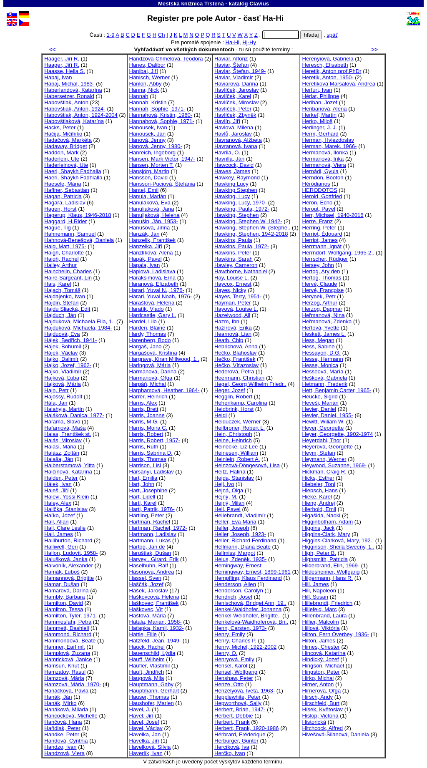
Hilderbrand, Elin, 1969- (330, 565)
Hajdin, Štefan (61, 303)
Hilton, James (318, 640)
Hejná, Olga (228, 490)
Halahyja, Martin (64, 409)
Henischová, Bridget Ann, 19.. (250, 603)
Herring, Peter (319, 227)
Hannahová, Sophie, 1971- (161, 121)
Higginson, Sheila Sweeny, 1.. (338, 547)
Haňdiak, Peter (62, 728)
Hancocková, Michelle (71, 716)
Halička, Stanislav (65, 509)
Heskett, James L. (324, 334)
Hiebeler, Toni (318, 484)
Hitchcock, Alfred (322, 728)
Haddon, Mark (61, 152)
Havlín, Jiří (227, 121)
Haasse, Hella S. (64, 71)
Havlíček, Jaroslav (236, 90)
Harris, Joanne (147, 415)
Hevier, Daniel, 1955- (327, 415)
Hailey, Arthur (60, 265)
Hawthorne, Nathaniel (240, 271)
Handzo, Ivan (60, 747)
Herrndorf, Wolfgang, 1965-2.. (338, 252)
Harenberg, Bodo (150, 340)
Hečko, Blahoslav (235, 353)
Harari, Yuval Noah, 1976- (160, 296)
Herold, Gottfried (322, 196)
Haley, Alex (57, 503)
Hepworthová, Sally (237, 703)
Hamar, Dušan (61, 584)
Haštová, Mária (147, 615)
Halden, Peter (61, 478)
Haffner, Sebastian (66, 190)
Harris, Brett (143, 409)
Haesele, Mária (62, 184)
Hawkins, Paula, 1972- (241, 246)
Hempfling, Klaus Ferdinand (248, 578)
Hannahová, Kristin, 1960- (161, 115)
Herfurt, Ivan (317, 90)
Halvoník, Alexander (68, 565)
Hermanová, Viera (324, 165)
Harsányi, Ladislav (151, 471)
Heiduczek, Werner (237, 421)
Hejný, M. (225, 497)
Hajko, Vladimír (62, 371)
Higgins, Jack (318, 528)
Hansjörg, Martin (149, 171)
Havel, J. (140, 709)
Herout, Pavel (318, 209)
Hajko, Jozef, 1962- (67, 365)
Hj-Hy (249, 42)
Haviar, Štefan (231, 65)
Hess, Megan (318, 340)
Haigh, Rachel (61, 259)
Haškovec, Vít (146, 609)
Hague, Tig (57, 227)
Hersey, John (318, 265)
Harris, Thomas (147, 459)
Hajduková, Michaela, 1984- (78, 328)
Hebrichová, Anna (236, 346)
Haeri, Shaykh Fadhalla (72, 171)
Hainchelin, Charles (68, 271)
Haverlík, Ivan (146, 753)
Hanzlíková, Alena (151, 252)
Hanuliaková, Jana (151, 209)
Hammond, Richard (67, 634)
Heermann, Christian (239, 378)
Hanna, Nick (144, 90)
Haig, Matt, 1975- (65, 246)
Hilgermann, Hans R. (327, 578)
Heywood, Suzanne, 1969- (334, 465)
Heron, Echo (317, 202)
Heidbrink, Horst (234, 409)
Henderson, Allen (235, 584)
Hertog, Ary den (321, 271)
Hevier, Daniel (319, 409)
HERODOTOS (319, 190)
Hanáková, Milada (66, 709)
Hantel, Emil (144, 190)
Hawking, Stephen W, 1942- (248, 221)
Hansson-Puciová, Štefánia (162, 184)
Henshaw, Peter (233, 678)
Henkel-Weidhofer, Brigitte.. (247, 615)
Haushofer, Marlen (151, 703)
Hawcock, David (234, 165)
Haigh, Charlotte (64, 252)
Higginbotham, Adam (327, 522)
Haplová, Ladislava (152, 271)
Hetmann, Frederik (324, 384)
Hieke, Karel (317, 497)
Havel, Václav (146, 728)
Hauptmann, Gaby (151, 684)
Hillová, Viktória (320, 628)
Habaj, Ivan (58, 77)
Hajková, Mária (62, 384)
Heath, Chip (228, 340)
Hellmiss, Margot (234, 553)
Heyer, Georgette (323, 428)
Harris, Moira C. (148, 428)
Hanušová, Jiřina (149, 227)
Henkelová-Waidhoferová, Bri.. (251, 622)
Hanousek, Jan (147, 134)
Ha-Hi (232, 42)
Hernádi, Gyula (320, 171)
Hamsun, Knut (61, 665)
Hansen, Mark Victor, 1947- (162, 159)
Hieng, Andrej (318, 503)
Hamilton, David (63, 603)
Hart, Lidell (142, 497)
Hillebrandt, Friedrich (327, 603)
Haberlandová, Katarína (73, 90)
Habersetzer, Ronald (69, 96)
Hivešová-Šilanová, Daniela (335, 734)
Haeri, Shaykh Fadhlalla (73, 177)
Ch (161, 35)
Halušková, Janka (65, 559)
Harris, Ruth (143, 446)
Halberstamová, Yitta (69, 465)
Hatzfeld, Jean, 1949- (155, 640)
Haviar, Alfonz (231, 58)
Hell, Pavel (227, 509)
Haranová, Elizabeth (153, 284)
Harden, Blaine (147, 328)
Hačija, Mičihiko (63, 134)
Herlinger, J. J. (319, 127)
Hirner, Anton (318, 684)
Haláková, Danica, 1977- (74, 415)
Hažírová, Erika (233, 328)
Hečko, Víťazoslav (236, 365)
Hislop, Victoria (320, 716)
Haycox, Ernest (232, 284)
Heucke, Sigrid (319, 396)
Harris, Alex (143, 403)
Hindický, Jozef (320, 659)
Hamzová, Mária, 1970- (72, 684)
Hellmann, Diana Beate (242, 547)
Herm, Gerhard (320, 134)
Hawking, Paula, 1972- (241, 209)
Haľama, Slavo (62, 421)
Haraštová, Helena (152, 303)
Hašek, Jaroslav (148, 590)
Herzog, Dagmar (322, 309)
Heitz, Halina (229, 471)
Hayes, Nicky (230, 290)
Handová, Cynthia (66, 741)
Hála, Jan (55, 403)
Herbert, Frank (232, 722)
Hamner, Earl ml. (64, 647)
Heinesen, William (236, 453)
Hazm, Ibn (226, 321)
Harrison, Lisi (145, 465)
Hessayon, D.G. (321, 353)
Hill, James (315, 584)
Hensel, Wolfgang (235, 672)
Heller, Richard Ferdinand (245, 540)
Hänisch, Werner (149, 77)
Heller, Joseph (231, 528)
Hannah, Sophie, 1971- (157, 109)
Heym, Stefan (318, 453)
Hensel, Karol (230, 665)
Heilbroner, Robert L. (239, 428)
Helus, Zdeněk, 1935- (240, 559)
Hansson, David (148, 177)
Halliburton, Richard (68, 540)
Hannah (138, 96)
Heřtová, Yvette (320, 328)
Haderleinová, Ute (66, 165)
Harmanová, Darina (153, 371)
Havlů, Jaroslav (233, 134)
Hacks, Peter (59, 127)
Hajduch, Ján (60, 315)
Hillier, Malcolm (320, 622)
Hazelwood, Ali (232, 315)
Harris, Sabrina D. (151, 453)
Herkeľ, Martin (319, 115)
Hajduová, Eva (62, 334)
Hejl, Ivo (224, 484)
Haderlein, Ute (61, 159)
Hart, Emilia (143, 478)
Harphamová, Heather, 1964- (164, 390)
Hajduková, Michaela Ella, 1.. (79, 321)
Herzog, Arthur (319, 303)
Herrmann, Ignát (322, 246)
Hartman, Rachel (149, 522)
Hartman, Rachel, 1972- (158, 528)
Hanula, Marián (147, 196)
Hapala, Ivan (144, 265)
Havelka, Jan (145, 734)
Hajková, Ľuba (61, 378)
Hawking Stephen (235, 190)
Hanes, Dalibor (147, 65)
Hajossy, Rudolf (63, 396)
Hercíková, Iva (231, 747)
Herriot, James (319, 240)
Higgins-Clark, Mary (326, 534)
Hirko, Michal (318, 678)
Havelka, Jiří (144, 741)
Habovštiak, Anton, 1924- (74, 109)
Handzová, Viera (64, 753)
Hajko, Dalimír (61, 359)
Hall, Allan (56, 522)
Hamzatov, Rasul (64, 672)
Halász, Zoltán (61, 453)
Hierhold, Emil (319, 509)
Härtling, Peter (146, 515)
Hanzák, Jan (144, 234)
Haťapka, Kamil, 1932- (156, 628)
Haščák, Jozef (146, 584)
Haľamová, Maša (64, 428)
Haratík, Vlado (146, 309)
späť (332, 35)
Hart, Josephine (148, 490)
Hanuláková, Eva (150, 202)
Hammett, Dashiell (66, 628)
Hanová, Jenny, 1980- (155, 146)
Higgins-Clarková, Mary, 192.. (338, 540)
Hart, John (141, 484)
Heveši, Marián (320, 403)
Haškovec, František (154, 603)
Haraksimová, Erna (152, 277)
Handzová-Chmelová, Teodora (166, 58)
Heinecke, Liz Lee (236, 446)
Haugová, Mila (146, 678)
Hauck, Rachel (147, 647)
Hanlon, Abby (145, 84)
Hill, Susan (315, 597)
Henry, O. (225, 653)
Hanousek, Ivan (148, 127)
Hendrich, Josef (233, 597)
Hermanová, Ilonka (325, 152)
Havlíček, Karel (232, 96)
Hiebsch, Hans (319, 490)
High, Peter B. (319, 553)
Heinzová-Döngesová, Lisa (247, 465)
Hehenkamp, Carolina (240, 403)
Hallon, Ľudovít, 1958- (71, 553)
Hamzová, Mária (64, 678)
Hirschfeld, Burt (320, 703)
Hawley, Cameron (235, 265)
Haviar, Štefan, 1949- (240, 71)
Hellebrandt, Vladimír (239, 515)
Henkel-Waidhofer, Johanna (247, 609)
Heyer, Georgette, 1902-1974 (337, 434)
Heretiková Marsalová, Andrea (338, 84)
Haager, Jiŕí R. (61, 58)
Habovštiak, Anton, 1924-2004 (81, 115)
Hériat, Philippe (320, 96)
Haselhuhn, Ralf (148, 565)
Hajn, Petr (56, 390)
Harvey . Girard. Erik (154, 559)
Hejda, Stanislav (234, 478)
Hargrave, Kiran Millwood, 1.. (164, 359)
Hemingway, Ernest (237, 565)
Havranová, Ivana (235, 146)
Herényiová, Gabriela (327, 58)
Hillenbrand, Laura (324, 615)
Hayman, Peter (232, 303)
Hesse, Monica (320, 365)
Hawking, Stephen (236, 215)
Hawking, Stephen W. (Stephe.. (252, 227)
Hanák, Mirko (60, 703)
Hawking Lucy (231, 184)
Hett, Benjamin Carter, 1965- (336, 390)
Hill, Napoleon (319, 590)
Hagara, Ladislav (64, 202)
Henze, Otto (229, 684)
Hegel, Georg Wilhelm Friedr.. (250, 384)
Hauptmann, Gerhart (154, 690)
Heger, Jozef (229, 390)
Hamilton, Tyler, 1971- (70, 615)
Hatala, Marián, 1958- (155, 622)
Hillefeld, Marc (319, 609)
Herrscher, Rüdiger (325, 259)
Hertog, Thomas (321, 277)
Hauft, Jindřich (146, 672)
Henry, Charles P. (235, 640)
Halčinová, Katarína (68, 471)
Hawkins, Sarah (233, 259)
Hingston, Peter (320, 672)
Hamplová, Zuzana (67, 653)
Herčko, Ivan (229, 753)
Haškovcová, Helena (154, 597)
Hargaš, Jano (145, 346)
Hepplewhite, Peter (237, 697)
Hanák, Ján (58, 697)
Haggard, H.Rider (65, 221)
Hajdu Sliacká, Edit (67, 309)
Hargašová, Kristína (153, 353)
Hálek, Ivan (58, 484)
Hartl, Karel (143, 503)
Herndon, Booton (322, 177)
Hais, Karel (57, 284)
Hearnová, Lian (232, 334)
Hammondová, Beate (69, 640)
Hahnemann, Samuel (69, 234)
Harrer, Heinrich (148, 396)
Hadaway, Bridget (65, 146)
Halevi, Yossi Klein (66, 497)
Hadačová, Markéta (68, 140)
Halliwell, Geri (61, 547)
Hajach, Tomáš (62, 290)
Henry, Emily (229, 634)
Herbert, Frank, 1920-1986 (246, 728)
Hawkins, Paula (233, 240)
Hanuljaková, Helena (154, 215)
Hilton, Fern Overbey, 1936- (335, 634)
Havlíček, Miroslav (236, 102)
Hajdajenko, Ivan (64, 296)
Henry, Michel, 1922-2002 (245, 647)
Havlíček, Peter (232, 109)
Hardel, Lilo (143, 321)
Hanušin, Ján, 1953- (153, 221)
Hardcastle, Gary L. (152, 315)
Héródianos (316, 184)
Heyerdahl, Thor (321, 440)
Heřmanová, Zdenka (327, 321)
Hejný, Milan (229, 503)
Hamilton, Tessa (63, 609)
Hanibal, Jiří (143, 71)
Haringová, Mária (150, 365)
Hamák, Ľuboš (62, 572)
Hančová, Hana (63, 722)
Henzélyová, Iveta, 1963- (244, 690)
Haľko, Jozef (59, 515)
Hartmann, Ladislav (152, 534)
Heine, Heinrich (233, 440)
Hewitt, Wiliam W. (323, 421)
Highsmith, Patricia (324, 559)
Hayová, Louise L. (236, 309)
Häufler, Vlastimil (149, 665)
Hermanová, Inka (323, 159)
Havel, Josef (144, 722)
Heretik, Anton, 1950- (327, 77)
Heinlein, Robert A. (237, 459)
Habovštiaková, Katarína (74, 121)
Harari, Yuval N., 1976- (156, 290)
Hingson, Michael (323, 665)
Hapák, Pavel (145, 259)
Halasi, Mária (60, 446)
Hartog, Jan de (147, 547)
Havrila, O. (227, 152)
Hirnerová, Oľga (321, 690)
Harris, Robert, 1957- (154, 440)
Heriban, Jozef (319, 102)
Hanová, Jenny (147, 140)
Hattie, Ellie (143, 634)
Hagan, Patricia (63, 196)
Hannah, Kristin (148, 102)
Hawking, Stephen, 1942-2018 (251, 234)
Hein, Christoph (233, 434)
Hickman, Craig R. (324, 471)
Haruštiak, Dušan (150, 553)
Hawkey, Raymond (237, 177)
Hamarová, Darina (66, 590)
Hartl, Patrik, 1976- (152, 509)
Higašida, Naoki (321, 515)
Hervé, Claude (319, 284)
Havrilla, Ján (229, 159)
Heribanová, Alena (324, 109)
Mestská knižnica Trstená (191, 3)
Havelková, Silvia (150, 747)
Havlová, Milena (233, 127)
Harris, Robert (146, 434)
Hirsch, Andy (317, 697)
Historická (314, 722)
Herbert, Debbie (233, 716)
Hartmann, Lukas (150, 540)
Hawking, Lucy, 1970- (240, 202)
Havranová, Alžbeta (238, 140)
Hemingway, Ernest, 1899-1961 (252, 572)
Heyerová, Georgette (327, 446)
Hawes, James (232, 171)
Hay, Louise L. (231, 277)
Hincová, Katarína (323, 653)
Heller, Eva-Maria (235, 522)
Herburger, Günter (236, 741)
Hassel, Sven (145, 578)
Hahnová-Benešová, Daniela (79, 240)
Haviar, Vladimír (233, 77)
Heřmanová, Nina (323, 315)
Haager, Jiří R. (61, 65)
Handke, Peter (61, 734)
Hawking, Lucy (232, 196)
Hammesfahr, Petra (67, 622)
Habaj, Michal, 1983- (69, 84)
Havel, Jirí (141, 716)
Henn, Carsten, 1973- (240, 628)
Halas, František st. (67, 434)
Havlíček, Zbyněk (235, 115)
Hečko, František (234, 359)
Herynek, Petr (318, 296)
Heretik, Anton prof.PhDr (331, 71)
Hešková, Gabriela (324, 378)
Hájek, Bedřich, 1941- (70, 340)
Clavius (259, 3)
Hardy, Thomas (147, 334)
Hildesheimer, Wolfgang (330, 572)
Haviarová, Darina (236, 84)
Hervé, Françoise (323, 290)
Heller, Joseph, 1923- (240, 534)
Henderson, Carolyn (238, 590)
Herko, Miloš (317, 121)
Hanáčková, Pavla (66, 690)
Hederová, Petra (234, 371)
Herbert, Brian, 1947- (239, 709)
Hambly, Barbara (64, 597)
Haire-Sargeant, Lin (68, 277)
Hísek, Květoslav (322, 709)
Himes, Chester (320, 647)
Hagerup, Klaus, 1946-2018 (77, 215)
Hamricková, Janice (68, 659)
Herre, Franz (317, 221)
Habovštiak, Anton (66, 102)
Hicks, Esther (318, 478)
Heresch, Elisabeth (325, 65)
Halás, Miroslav (63, 440)
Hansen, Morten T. (151, 165)
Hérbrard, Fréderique (239, 734)
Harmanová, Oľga (151, 378)
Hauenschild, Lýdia (152, 653)
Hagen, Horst (60, 209)
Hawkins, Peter (232, 252)
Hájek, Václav (61, 353)
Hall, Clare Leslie (64, 528)
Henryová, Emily (234, 659)
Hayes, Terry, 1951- (237, 296)
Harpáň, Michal (147, 384)
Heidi (220, 415)
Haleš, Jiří (56, 490)
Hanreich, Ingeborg (152, 152)
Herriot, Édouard (322, 234)
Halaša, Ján (58, 459)
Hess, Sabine (318, 346)
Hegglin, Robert (233, 396)
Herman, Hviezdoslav (328, 140)
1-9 (110, 35)
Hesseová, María (322, 371)
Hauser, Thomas (149, 697)
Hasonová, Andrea (151, 572)
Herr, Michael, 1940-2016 (332, 215)
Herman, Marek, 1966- (329, 146)
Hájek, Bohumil (62, 346)
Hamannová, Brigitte (69, 578)
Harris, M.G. (144, 421)
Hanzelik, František (152, 240)
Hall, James (58, 534)
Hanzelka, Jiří (145, 246)
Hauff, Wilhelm (147, 659)
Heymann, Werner (324, 459)
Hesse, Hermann (322, 359)
